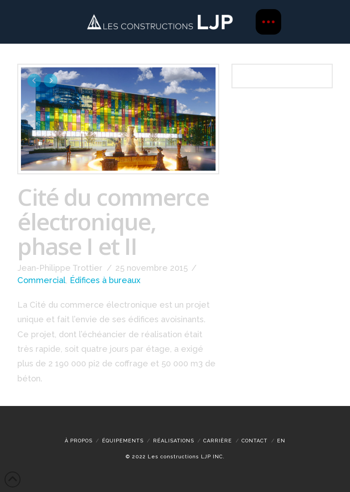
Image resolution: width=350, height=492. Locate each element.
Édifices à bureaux (105, 280)
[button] (268, 22)
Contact (255, 441)
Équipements (123, 441)
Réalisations (173, 441)
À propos (79, 441)
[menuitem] (281, 441)
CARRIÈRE (217, 441)
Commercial (41, 280)
